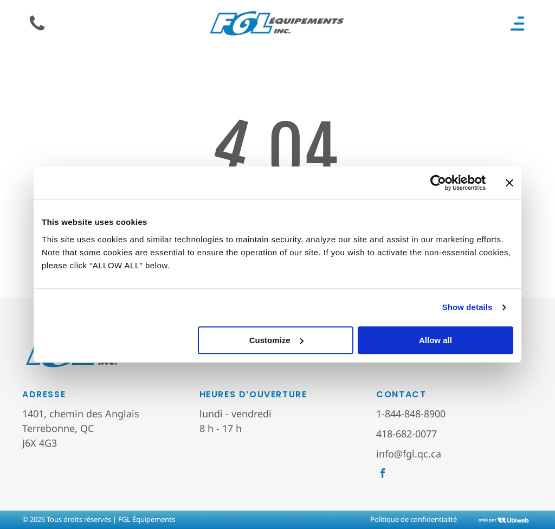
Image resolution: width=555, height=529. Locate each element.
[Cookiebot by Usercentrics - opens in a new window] (438, 183)
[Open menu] (517, 23)
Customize (276, 340)
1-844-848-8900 (411, 413)
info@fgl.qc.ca (408, 453)
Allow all (435, 340)
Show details (467, 307)
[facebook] (383, 475)
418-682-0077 (406, 433)
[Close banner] (509, 182)
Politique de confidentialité (413, 519)
